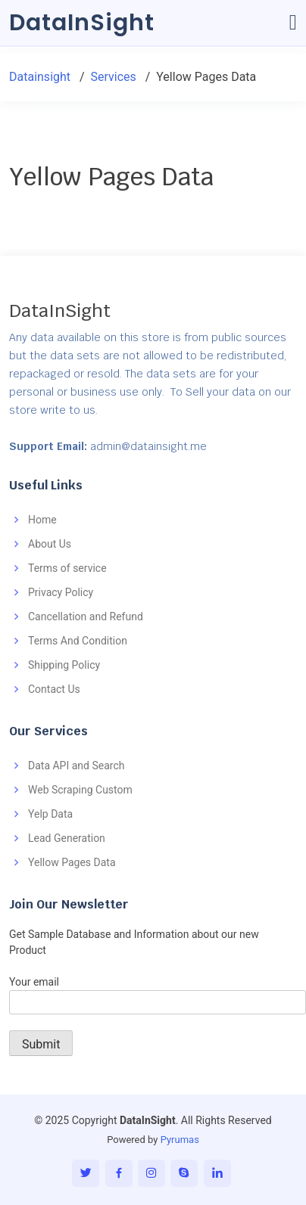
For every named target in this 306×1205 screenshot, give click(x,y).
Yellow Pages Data (72, 862)
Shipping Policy (64, 665)
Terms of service (67, 568)
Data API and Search (76, 765)
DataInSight (82, 23)
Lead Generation (66, 838)
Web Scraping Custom (80, 790)
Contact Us (54, 689)
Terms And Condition (77, 641)
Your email (157, 992)
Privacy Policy (60, 592)
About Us (49, 544)
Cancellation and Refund (85, 616)
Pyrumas (180, 1139)
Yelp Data (50, 814)
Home (42, 520)
